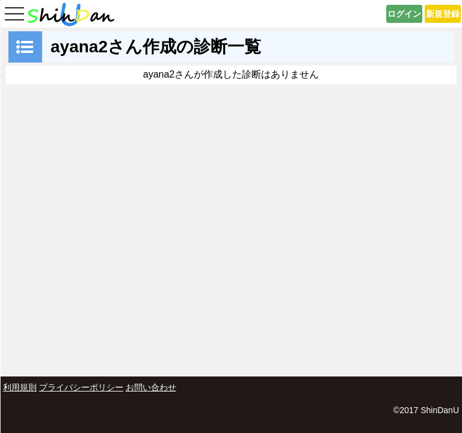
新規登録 (443, 14)
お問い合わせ (151, 387)
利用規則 (20, 387)
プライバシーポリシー (81, 387)
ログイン (404, 14)
